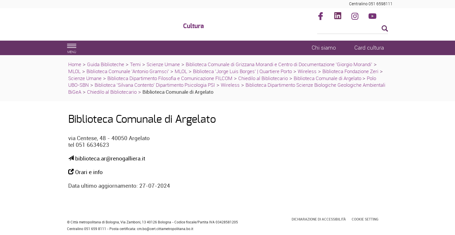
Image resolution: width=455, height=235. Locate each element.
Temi (135, 64)
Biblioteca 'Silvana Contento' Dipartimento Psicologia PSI (155, 85)
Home (74, 64)
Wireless (307, 71)
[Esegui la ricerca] (385, 29)
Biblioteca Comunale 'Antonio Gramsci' (128, 71)
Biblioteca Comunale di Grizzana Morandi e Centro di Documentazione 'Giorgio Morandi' (279, 64)
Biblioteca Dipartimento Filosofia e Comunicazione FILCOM (169, 78)
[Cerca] (352, 29)
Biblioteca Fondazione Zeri (350, 71)
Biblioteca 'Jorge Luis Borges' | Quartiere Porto (242, 71)
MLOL (74, 71)
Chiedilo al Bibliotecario (263, 78)
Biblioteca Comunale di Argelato (328, 78)
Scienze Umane (163, 64)
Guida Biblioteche (105, 64)
